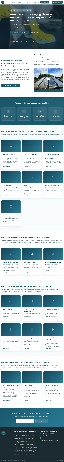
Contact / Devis (44, 2)
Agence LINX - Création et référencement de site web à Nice (13, 460)
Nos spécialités (35, 2)
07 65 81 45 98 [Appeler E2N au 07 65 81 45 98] (34, 32)
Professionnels (11, 2)
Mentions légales (59, 460)
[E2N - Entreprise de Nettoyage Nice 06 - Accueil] (2, 2)
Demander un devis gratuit (19, 32)
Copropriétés (20, 2)
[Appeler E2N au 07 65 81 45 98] (57, 2)
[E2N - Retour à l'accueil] (6, 433)
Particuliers (27, 2)
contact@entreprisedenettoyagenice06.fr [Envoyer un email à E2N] (51, 440)
